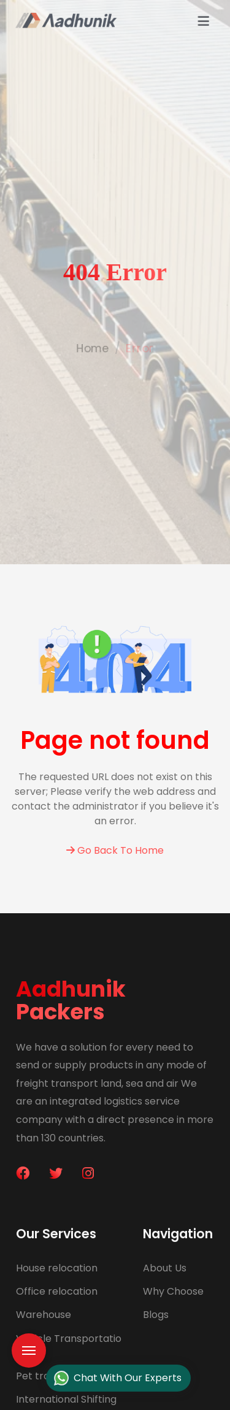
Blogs (156, 1315)
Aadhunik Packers (71, 1000)
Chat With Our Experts (118, 1378)
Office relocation (57, 1291)
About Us (164, 1268)
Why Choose (173, 1291)
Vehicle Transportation (68, 1345)
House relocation (57, 1268)
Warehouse (43, 1315)
